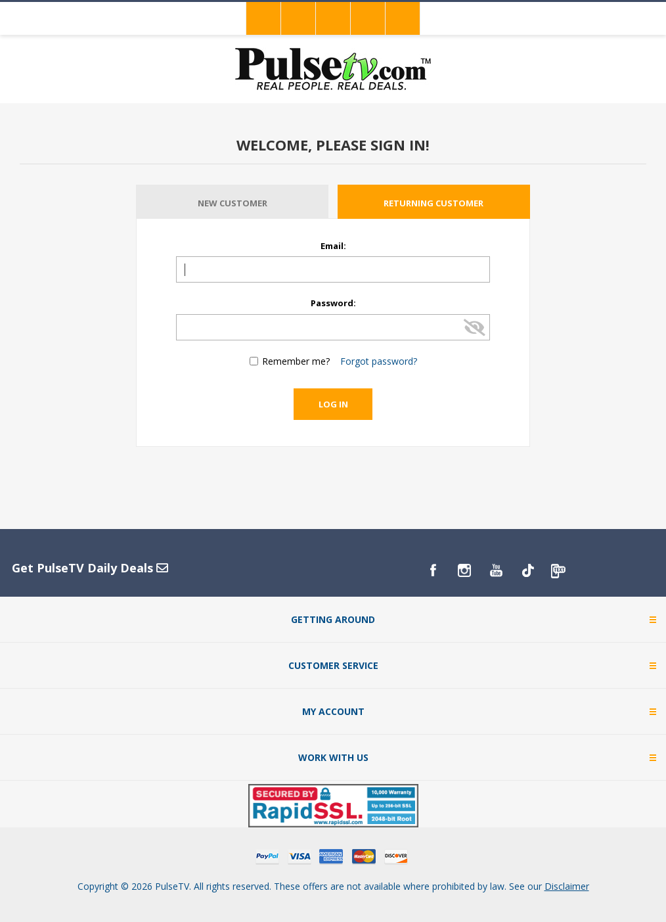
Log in (333, 404)
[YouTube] (495, 570)
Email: (333, 246)
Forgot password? (378, 361)
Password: (333, 303)
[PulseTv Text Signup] (558, 570)
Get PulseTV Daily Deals (90, 568)
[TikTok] (527, 570)
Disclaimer (566, 886)
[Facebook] (432, 570)
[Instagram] (464, 570)
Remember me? (296, 361)
